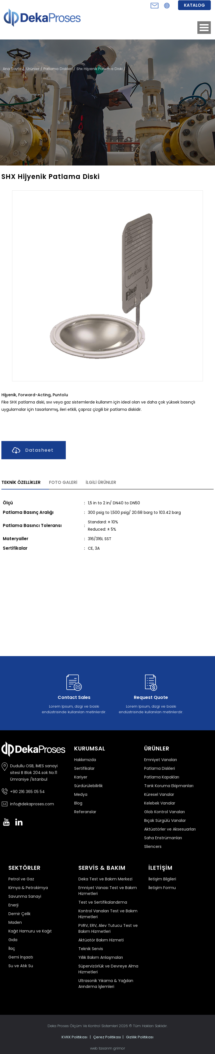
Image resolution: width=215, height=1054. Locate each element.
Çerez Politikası (107, 1037)
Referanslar (85, 812)
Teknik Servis (90, 949)
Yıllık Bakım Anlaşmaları (100, 957)
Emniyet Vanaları (160, 759)
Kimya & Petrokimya (28, 887)
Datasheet (32, 450)
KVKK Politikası (74, 1037)
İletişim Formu (162, 887)
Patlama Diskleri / (59, 68)
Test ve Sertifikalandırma (102, 902)
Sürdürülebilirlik (88, 786)
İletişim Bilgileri (162, 879)
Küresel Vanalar (159, 794)
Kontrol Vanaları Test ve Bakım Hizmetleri (107, 914)
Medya (80, 794)
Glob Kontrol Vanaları (164, 812)
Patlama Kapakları (161, 777)
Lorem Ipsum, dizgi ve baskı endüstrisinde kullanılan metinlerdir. (74, 693)
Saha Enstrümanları (163, 838)
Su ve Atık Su (20, 966)
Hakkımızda (85, 759)
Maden (15, 922)
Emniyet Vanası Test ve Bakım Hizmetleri (107, 890)
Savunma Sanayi (24, 896)
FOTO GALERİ (63, 482)
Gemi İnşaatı (20, 957)
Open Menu (204, 27)
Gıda (12, 940)
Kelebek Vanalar (159, 803)
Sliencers (153, 846)
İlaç (11, 948)
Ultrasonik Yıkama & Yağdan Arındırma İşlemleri (105, 983)
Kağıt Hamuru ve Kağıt (30, 931)
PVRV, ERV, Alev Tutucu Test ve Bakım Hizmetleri (108, 928)
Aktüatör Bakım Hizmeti (101, 940)
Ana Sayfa (12, 68)
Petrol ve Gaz (21, 879)
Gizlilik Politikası (139, 1037)
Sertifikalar (84, 768)
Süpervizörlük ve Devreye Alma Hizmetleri (108, 969)
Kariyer (80, 777)
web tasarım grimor (107, 1048)
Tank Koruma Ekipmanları (168, 786)
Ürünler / (34, 68)
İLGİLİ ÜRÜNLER (101, 482)
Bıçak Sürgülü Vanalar (165, 820)
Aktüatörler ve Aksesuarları (170, 829)
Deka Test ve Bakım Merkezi (105, 879)
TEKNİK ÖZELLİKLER (21, 482)
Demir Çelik (19, 914)
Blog (78, 803)
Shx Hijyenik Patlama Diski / (100, 68)
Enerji (13, 905)
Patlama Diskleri (159, 768)
